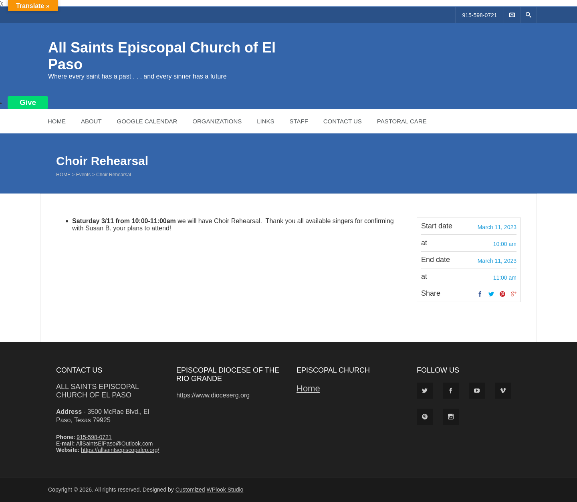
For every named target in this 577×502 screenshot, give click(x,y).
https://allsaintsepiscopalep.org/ (120, 450)
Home (57, 121)
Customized (190, 489)
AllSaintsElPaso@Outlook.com (114, 443)
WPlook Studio (225, 489)
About (91, 121)
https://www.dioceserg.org (213, 395)
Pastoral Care (402, 121)
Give (28, 102)
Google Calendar (147, 121)
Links (265, 121)
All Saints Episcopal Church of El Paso (97, 391)
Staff (298, 121)
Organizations (217, 121)
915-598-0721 (479, 15)
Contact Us (342, 121)
